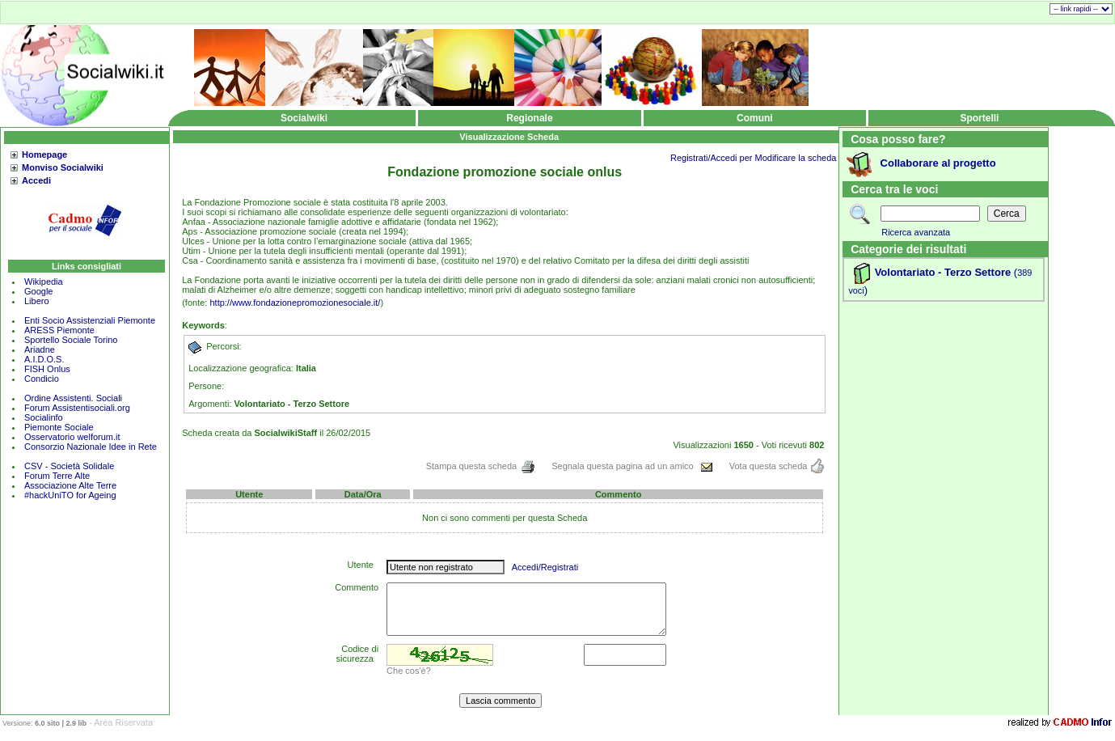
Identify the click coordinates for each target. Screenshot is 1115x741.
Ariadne (39, 349)
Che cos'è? (408, 670)
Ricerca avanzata (915, 232)
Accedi (36, 180)
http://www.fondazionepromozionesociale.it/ (294, 302)
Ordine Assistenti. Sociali (73, 398)
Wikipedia (43, 281)
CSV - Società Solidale (69, 466)
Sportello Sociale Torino (70, 340)
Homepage (44, 154)
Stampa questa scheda (481, 466)
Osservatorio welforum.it (72, 437)
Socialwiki (304, 118)
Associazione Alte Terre (70, 485)
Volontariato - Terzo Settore (943, 272)
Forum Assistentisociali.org (77, 408)
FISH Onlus (47, 369)
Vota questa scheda (777, 466)
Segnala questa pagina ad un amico (632, 466)
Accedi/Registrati (545, 567)
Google (38, 291)
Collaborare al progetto (938, 163)
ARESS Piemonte (59, 330)
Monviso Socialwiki (62, 167)
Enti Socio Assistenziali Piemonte (89, 320)
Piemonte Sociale (59, 427)
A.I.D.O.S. (44, 359)
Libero (36, 301)
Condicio (41, 378)
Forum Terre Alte (58, 476)
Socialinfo (43, 417)
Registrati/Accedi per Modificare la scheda (753, 158)
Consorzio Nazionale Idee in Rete (90, 446)
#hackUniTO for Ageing (70, 495)
